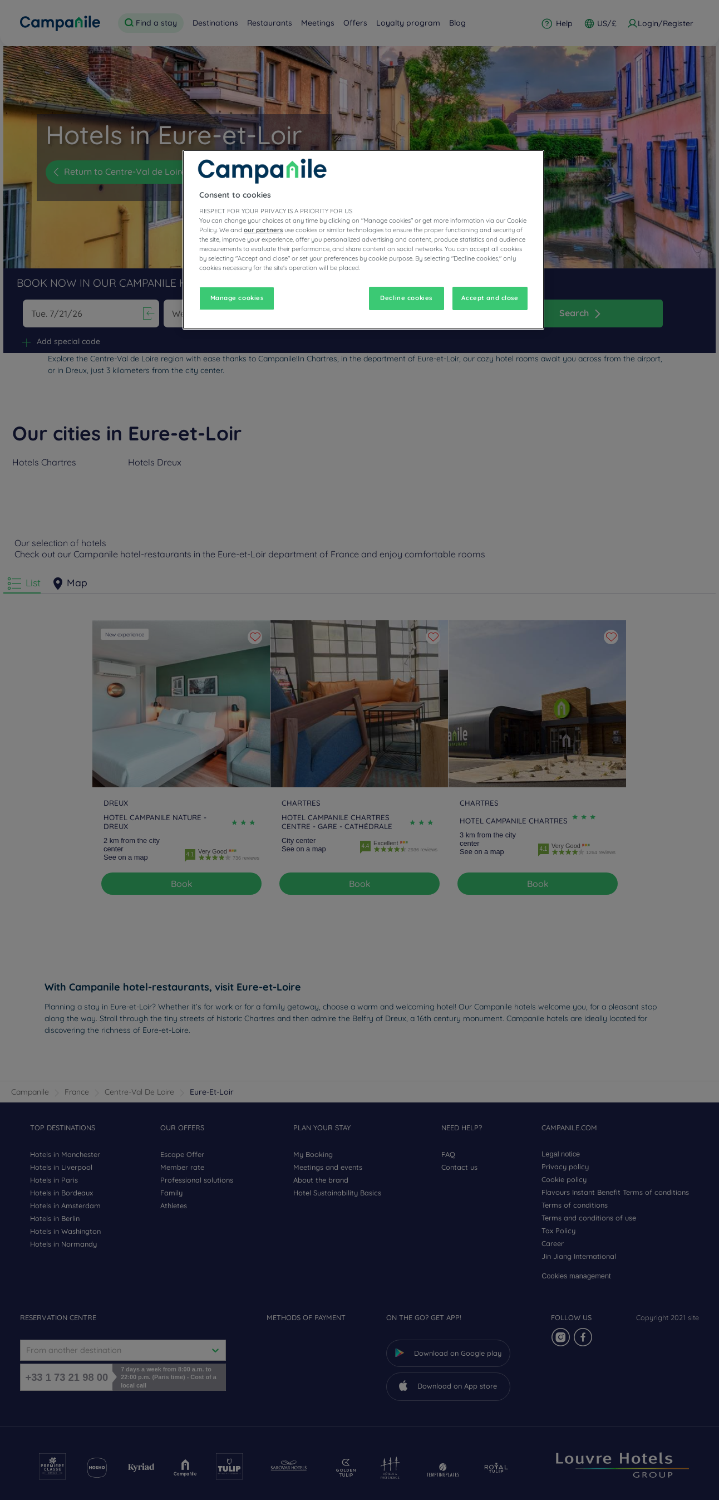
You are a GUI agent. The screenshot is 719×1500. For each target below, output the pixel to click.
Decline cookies (406, 298)
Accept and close (489, 298)
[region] (363, 240)
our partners (263, 230)
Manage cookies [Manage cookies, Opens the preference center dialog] (237, 298)
